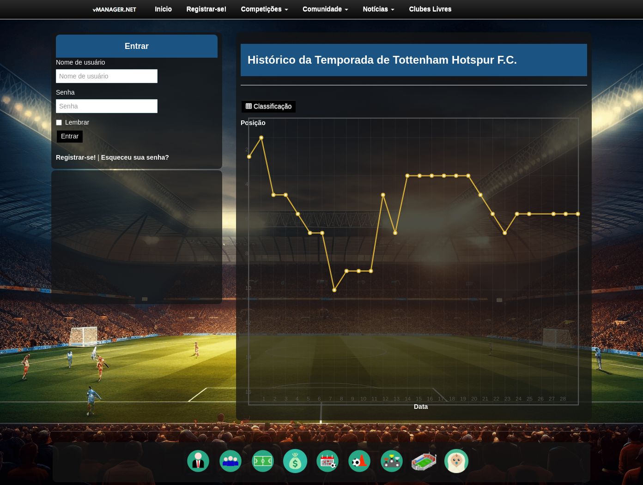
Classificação (268, 106)
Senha (65, 92)
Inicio (162, 8)
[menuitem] (162, 9)
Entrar (70, 136)
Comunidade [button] (323, 8)
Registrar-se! (204, 8)
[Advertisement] (137, 237)
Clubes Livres (426, 8)
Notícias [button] (374, 8)
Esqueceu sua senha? (135, 157)
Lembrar (72, 122)
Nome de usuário (80, 62)
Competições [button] (262, 8)
